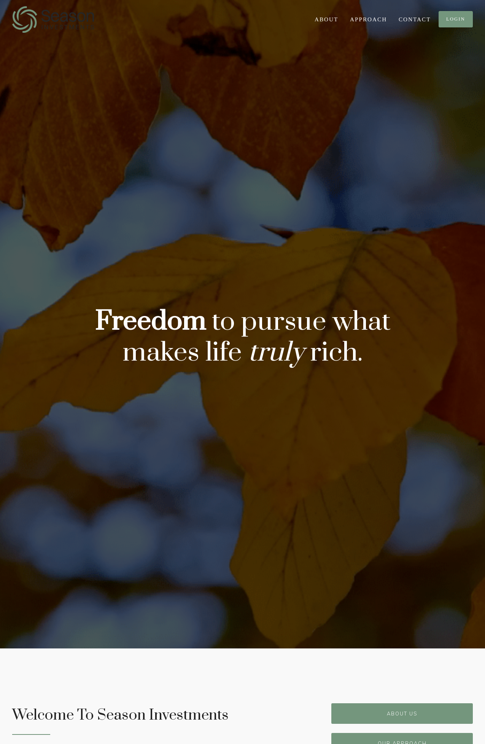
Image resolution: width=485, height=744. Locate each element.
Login (455, 19)
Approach (368, 19)
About (326, 19)
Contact (415, 19)
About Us (402, 713)
